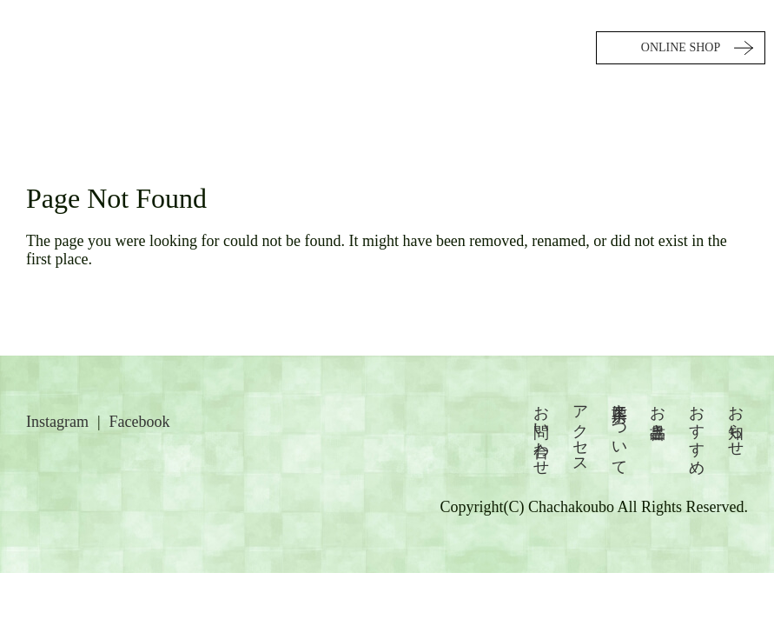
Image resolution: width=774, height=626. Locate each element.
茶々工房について (619, 431)
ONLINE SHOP (680, 47)
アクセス (580, 430)
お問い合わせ (541, 431)
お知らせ (735, 422)
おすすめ (696, 431)
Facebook (139, 421)
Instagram (57, 421)
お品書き (657, 413)
